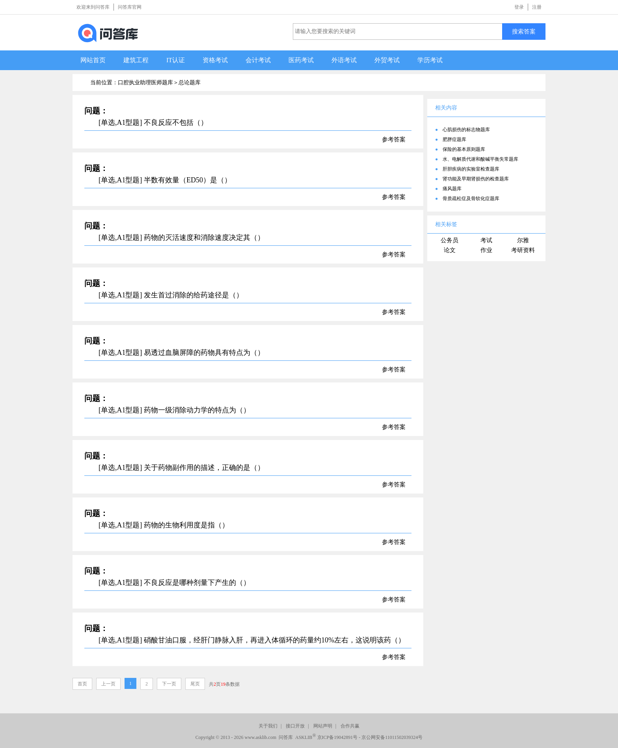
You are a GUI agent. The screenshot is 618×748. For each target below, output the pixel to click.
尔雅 (523, 240)
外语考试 (344, 60)
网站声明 (322, 726)
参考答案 (394, 139)
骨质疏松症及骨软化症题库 (471, 198)
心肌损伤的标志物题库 (466, 129)
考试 (486, 240)
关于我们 (268, 726)
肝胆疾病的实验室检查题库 (471, 169)
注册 (537, 7)
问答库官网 (129, 7)
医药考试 (301, 60)
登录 (519, 7)
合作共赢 (350, 726)
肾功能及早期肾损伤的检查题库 (476, 179)
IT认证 (175, 60)
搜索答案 (524, 31)
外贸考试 (387, 60)
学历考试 (430, 60)
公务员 (449, 240)
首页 (82, 684)
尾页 (195, 684)
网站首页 (93, 60)
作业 (486, 250)
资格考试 (215, 60)
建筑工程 (136, 60)
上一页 (108, 684)
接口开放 (295, 726)
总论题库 (190, 82)
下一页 (169, 684)
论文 (450, 250)
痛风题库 (452, 188)
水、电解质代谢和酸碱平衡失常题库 (480, 159)
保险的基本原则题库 (464, 149)
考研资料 (523, 250)
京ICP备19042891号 (337, 737)
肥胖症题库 (454, 139)
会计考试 (258, 60)
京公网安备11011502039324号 (392, 737)
